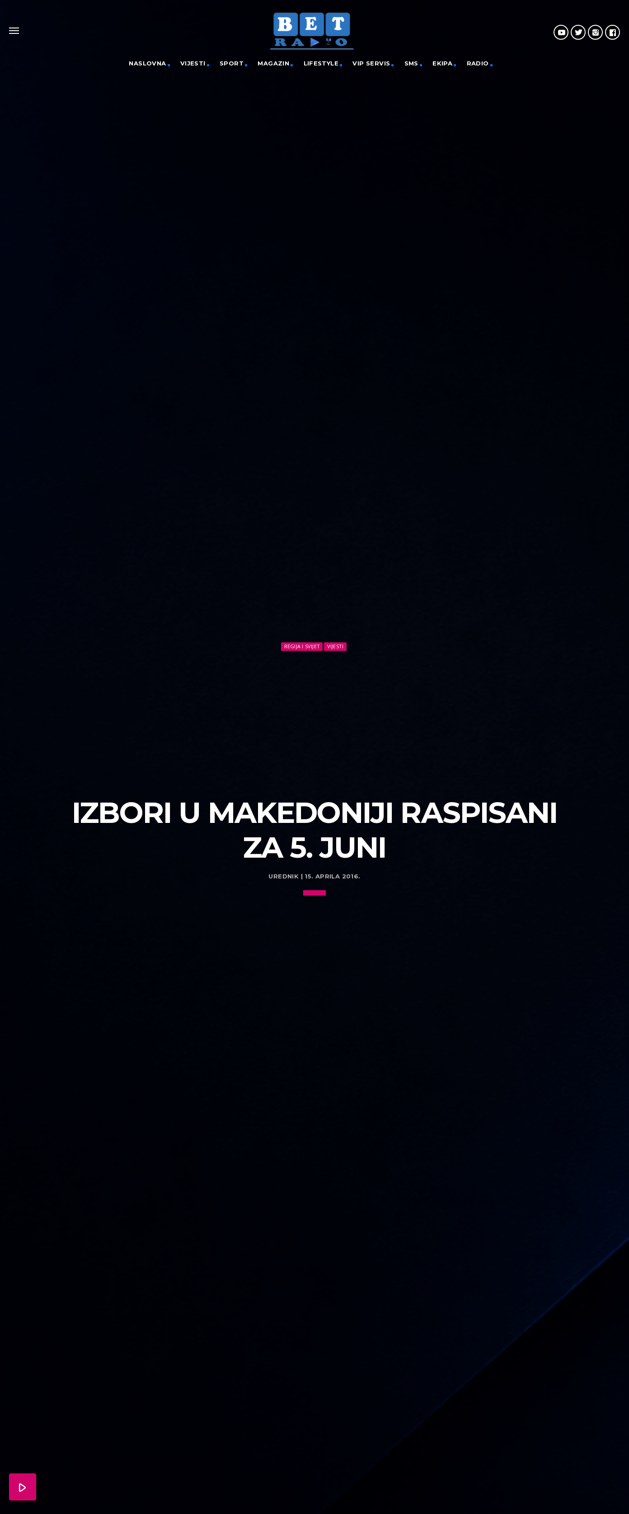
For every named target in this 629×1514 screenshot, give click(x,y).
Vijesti (193, 63)
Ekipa (442, 63)
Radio (478, 63)
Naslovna (147, 63)
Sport (232, 63)
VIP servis (371, 63)
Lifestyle (321, 63)
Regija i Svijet (302, 646)
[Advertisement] (314, 720)
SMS (411, 63)
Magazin (273, 63)
